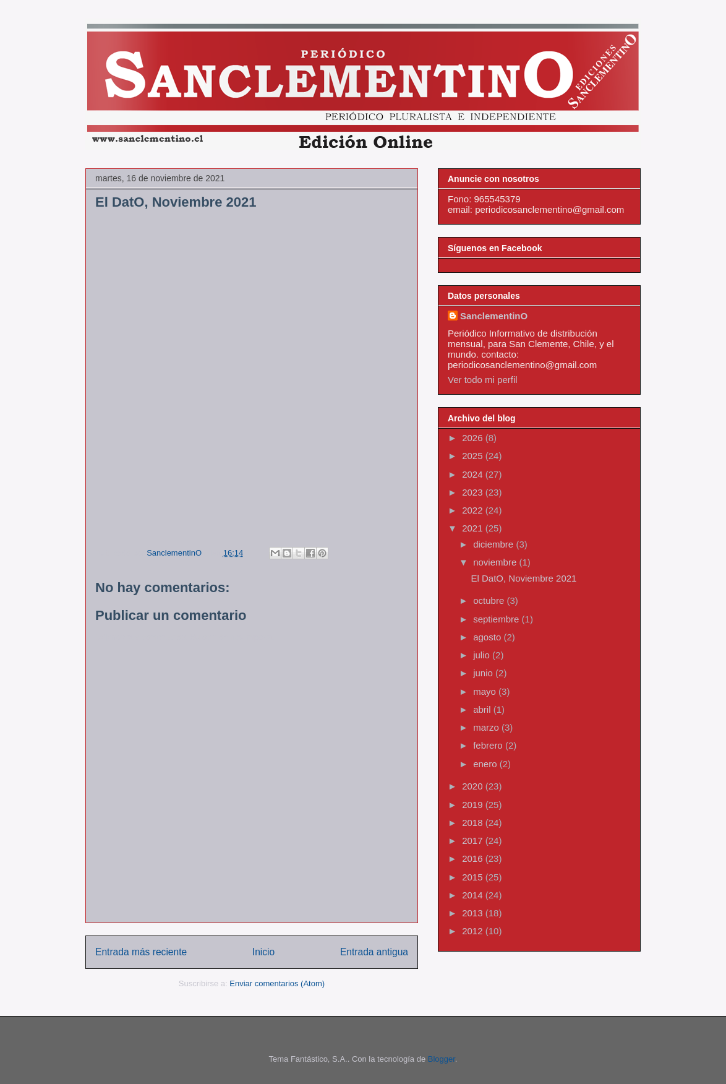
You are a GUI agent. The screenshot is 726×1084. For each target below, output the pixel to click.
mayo (485, 691)
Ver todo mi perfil (483, 379)
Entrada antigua (374, 952)
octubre (489, 600)
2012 (473, 931)
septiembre (497, 619)
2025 (473, 455)
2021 (473, 528)
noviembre (496, 562)
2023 (473, 492)
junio (484, 673)
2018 (473, 822)
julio (482, 655)
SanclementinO (493, 316)
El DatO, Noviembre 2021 (524, 578)
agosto (488, 637)
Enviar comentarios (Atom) (277, 983)
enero (486, 764)
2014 (473, 895)
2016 (473, 858)
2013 (473, 913)
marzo (487, 727)
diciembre (494, 544)
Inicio (263, 952)
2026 (473, 437)
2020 (473, 786)
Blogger (441, 1059)
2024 (473, 474)
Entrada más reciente (141, 952)
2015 (473, 877)
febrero (489, 745)
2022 (473, 510)
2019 (473, 804)
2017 (473, 840)
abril (483, 709)
